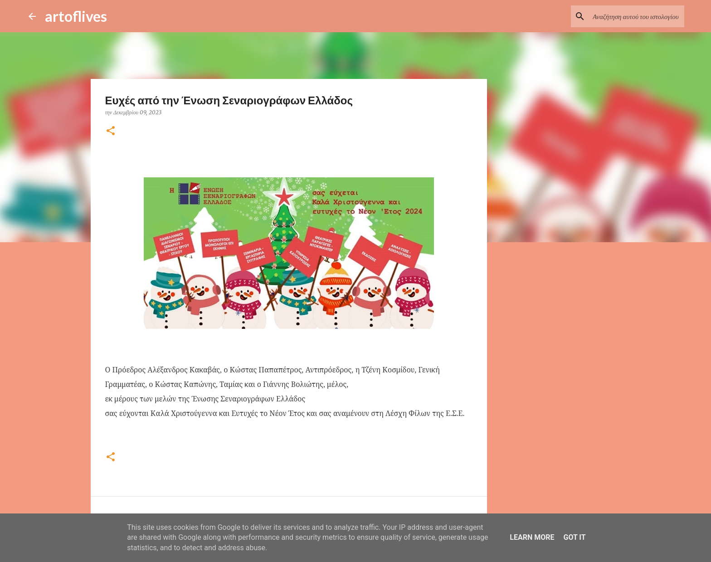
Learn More (532, 537)
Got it (574, 537)
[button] (110, 131)
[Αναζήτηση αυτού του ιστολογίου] (636, 16)
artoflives (76, 16)
